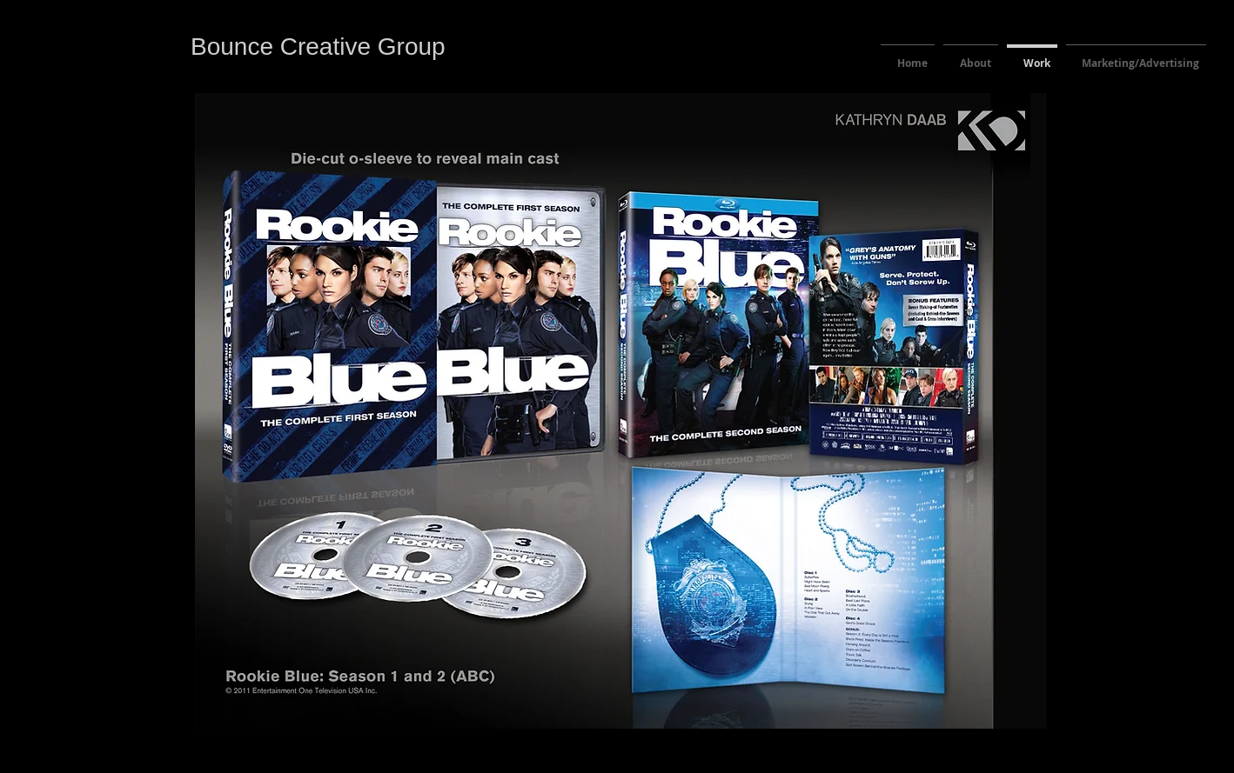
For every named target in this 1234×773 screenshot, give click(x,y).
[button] (620, 411)
